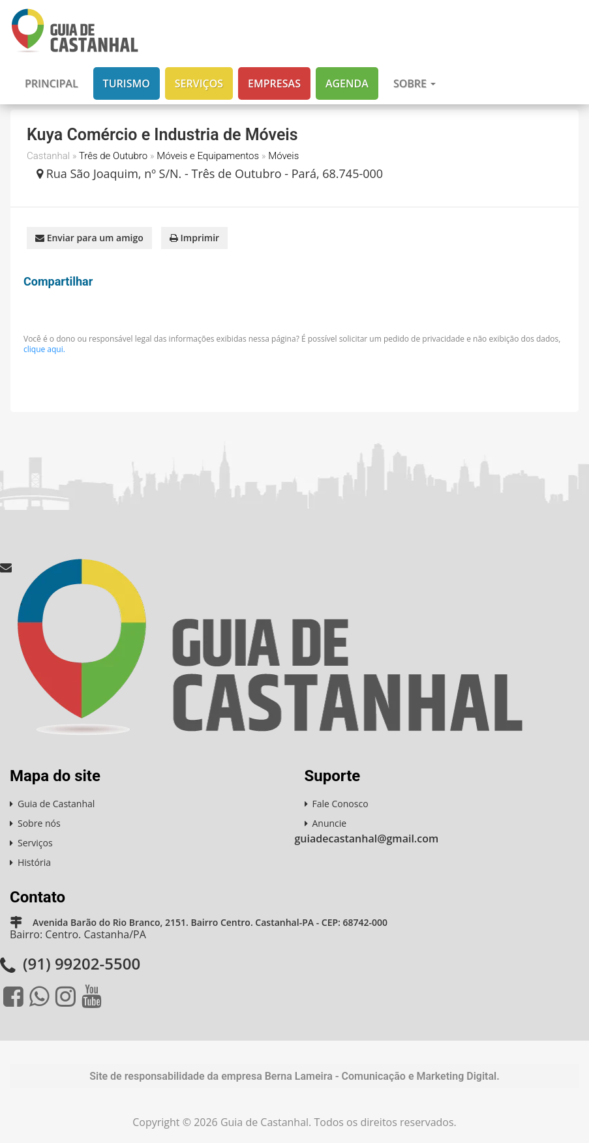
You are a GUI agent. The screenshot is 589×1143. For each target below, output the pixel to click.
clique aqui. (44, 349)
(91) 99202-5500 (81, 963)
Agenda (347, 83)
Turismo (126, 83)
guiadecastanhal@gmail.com (367, 838)
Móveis (283, 156)
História (34, 862)
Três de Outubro (113, 156)
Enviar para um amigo (89, 237)
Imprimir (194, 237)
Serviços (199, 83)
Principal (51, 83)
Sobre (414, 83)
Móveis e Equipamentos (208, 156)
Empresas (274, 83)
